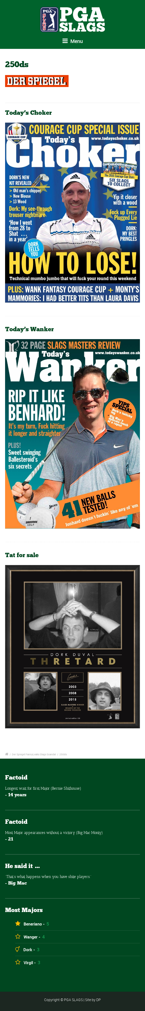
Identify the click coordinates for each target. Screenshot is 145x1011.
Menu (72, 41)
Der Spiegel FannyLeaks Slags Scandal (34, 754)
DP (98, 999)
